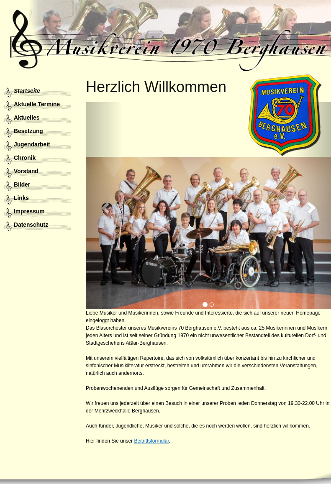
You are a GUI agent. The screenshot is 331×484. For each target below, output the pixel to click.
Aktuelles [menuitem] (26, 118)
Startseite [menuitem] (27, 91)
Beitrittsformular (151, 441)
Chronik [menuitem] (25, 158)
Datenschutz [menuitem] (31, 225)
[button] (104, 205)
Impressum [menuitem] (29, 211)
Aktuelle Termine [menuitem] (37, 104)
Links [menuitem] (21, 198)
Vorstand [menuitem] (26, 171)
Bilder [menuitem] (22, 185)
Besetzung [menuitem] (28, 131)
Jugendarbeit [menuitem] (32, 144)
